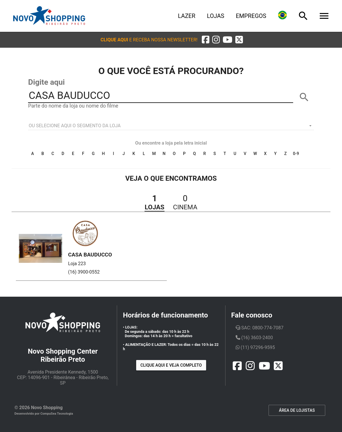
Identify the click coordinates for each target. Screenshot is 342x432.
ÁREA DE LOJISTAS (297, 410)
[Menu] (324, 16)
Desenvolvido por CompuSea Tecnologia (43, 414)
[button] (149, 40)
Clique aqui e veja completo (171, 365)
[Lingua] (282, 16)
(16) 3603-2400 (254, 337)
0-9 (296, 153)
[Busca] (303, 16)
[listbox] (171, 125)
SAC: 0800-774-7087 (260, 328)
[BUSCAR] (304, 97)
